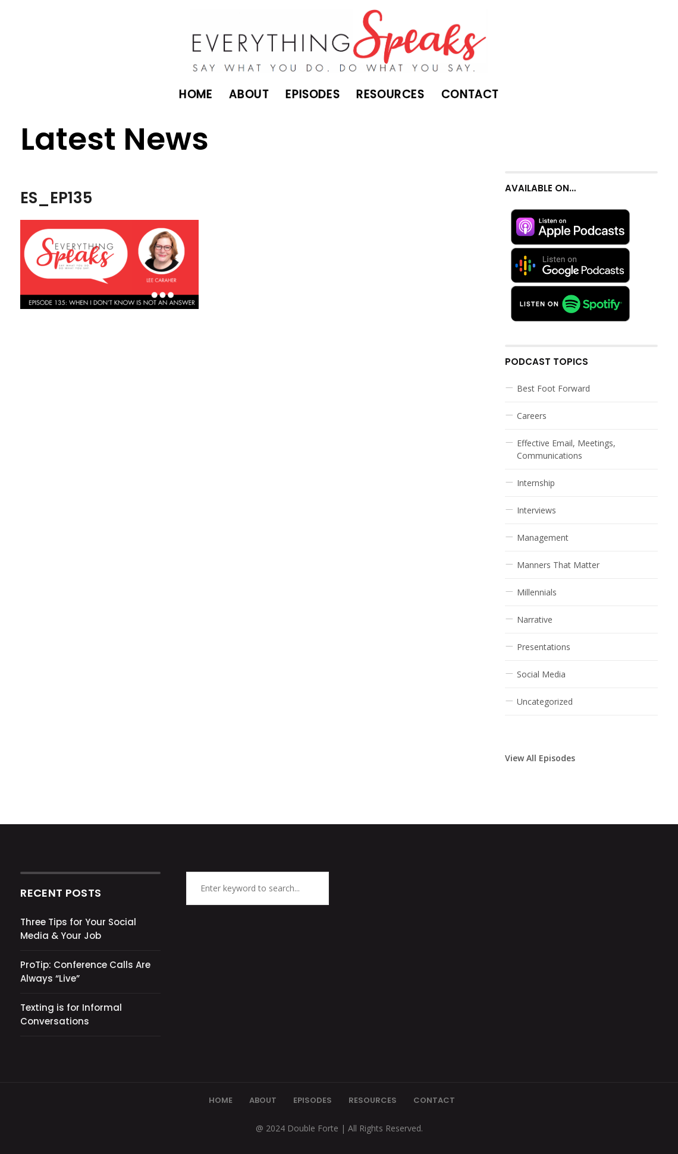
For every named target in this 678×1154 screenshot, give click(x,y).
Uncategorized (545, 701)
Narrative (535, 619)
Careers (532, 415)
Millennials (537, 592)
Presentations (543, 646)
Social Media (541, 674)
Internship (536, 482)
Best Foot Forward (553, 388)
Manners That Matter (558, 564)
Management (543, 537)
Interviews (536, 510)
